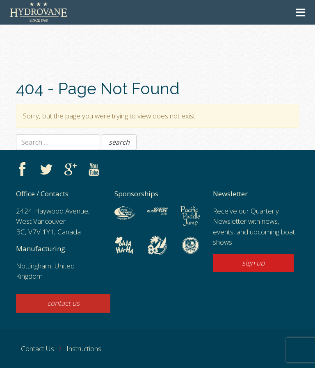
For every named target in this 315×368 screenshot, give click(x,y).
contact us (63, 303)
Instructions (83, 348)
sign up (253, 263)
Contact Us (37, 348)
